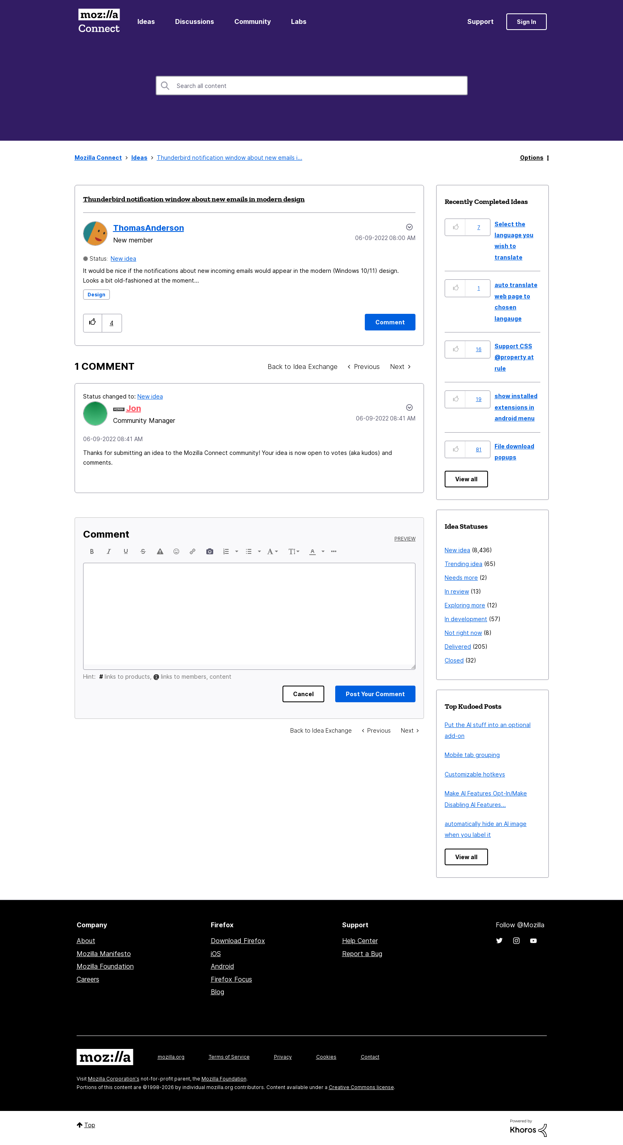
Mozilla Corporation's (113, 1079)
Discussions (194, 21)
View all (466, 479)
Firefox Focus (231, 979)
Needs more (461, 577)
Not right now (463, 632)
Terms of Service (229, 1057)
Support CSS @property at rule (514, 357)
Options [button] (532, 157)
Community (252, 21)
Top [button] (89, 1124)
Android (222, 966)
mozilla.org (171, 1057)
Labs (298, 21)
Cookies (326, 1057)
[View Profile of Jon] (133, 408)
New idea (123, 258)
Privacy (283, 1057)
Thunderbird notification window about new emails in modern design (194, 199)
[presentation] (92, 551)
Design (96, 295)
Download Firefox (238, 941)
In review (457, 591)
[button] (92, 323)
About (86, 941)
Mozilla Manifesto (104, 954)
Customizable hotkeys (475, 774)
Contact (370, 1057)
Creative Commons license (361, 1087)
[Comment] (390, 322)
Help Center (360, 941)
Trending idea (463, 563)
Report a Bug (362, 954)
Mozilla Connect (99, 22)
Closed (454, 660)
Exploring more (465, 605)
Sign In (526, 21)
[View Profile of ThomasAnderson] (148, 228)
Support (480, 21)
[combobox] (312, 85)
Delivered (458, 646)
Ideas (146, 21)
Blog (217, 992)
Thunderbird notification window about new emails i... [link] (229, 157)
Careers (88, 979)
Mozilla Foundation (105, 966)
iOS (216, 954)
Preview (404, 538)
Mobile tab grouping (472, 754)
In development (466, 618)
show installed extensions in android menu (516, 407)
